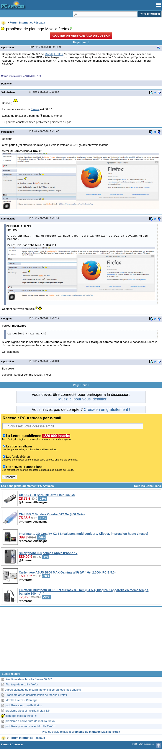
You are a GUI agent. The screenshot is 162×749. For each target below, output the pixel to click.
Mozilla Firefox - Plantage (21, 700)
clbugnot (6, 318)
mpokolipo (7, 47)
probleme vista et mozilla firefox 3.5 (27, 710)
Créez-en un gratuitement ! (107, 409)
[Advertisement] (81, 640)
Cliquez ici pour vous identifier (80, 399)
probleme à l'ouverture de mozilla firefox (30, 721)
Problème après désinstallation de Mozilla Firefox (36, 695)
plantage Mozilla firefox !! (21, 715)
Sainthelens (8, 92)
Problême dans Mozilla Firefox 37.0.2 (28, 679)
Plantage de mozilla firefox (21, 684)
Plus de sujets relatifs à (81, 731)
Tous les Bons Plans (147, 486)
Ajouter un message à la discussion (81, 35)
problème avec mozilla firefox (23, 705)
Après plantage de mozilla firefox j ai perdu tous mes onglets (43, 689)
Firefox (58, 54)
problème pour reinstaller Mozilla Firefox (30, 726)
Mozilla (49, 54)
